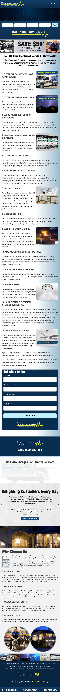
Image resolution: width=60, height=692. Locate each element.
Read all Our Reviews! (30, 518)
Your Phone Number (10, 385)
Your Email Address (9, 394)
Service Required (44, 25)
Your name (7, 375)
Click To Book (55, 25)
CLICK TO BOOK (30, 416)
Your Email (30, 25)
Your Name (5, 25)
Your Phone (18, 25)
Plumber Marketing (40, 681)
